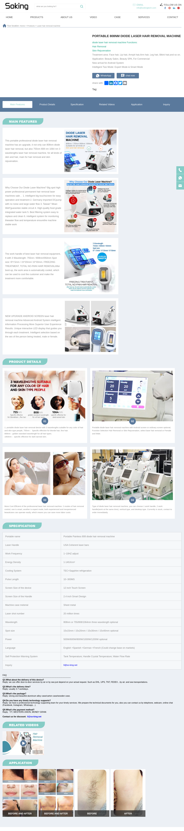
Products (32, 26)
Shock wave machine (74, 796)
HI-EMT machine (15, 796)
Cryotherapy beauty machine (106, 796)
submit (92, 683)
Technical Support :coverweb (131, 827)
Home (22, 26)
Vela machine (171, 796)
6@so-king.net (71, 464)
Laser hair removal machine (50, 26)
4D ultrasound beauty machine (142, 796)
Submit (169, 777)
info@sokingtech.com (146, 8)
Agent (53, 656)
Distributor (26, 656)
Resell (40, 656)
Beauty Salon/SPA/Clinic (74, 656)
